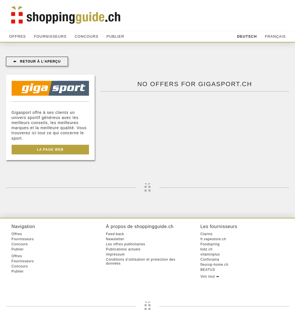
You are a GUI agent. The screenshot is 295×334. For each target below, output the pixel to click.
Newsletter (115, 239)
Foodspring (210, 244)
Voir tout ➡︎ (209, 276)
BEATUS (207, 270)
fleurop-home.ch (214, 265)
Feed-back (115, 234)
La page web (50, 150)
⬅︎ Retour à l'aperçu (37, 61)
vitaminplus (210, 254)
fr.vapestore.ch (213, 239)
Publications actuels (123, 249)
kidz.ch (206, 249)
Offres (17, 36)
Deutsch (247, 36)
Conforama (209, 259)
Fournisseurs (50, 36)
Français (275, 36)
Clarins (206, 234)
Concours (86, 36)
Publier (115, 36)
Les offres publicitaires (125, 244)
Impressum (115, 254)
